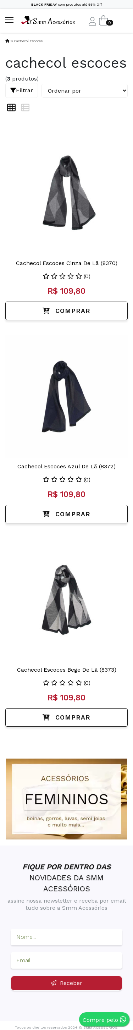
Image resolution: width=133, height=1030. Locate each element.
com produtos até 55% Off (66, 4)
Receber (66, 983)
